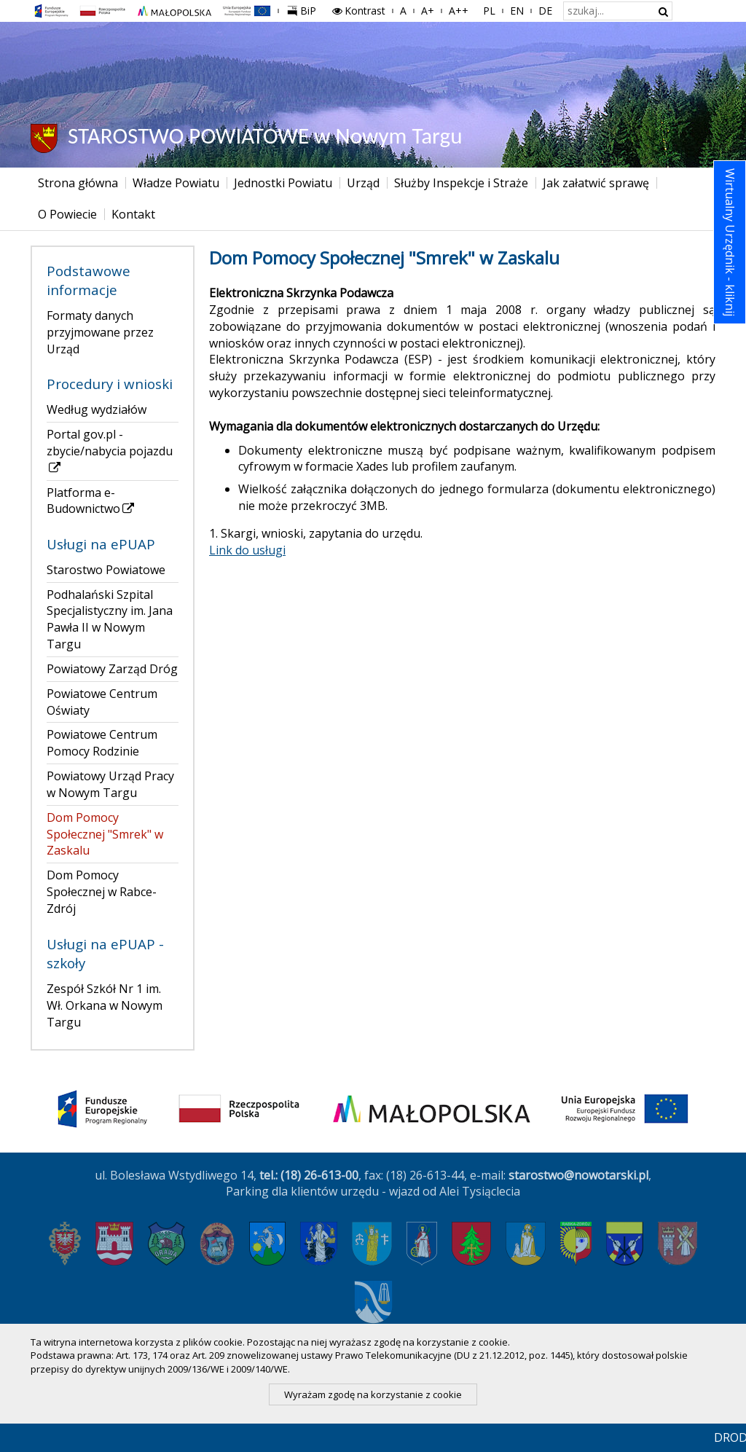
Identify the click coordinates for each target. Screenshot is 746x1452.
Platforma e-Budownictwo (91, 500)
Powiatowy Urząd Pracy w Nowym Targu (110, 784)
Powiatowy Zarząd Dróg (112, 669)
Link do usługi (247, 550)
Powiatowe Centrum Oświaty (102, 702)
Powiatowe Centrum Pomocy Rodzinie (102, 742)
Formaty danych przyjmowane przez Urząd (100, 332)
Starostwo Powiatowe (106, 570)
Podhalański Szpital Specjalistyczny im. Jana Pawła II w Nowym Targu (110, 619)
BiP (304, 8)
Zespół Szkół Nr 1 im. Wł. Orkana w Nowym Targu (104, 1005)
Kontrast (358, 10)
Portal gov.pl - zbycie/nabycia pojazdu (110, 451)
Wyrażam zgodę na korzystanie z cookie (373, 1394)
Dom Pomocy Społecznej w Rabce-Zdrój (102, 892)
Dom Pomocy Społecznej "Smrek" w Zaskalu (105, 834)
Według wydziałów (96, 409)
